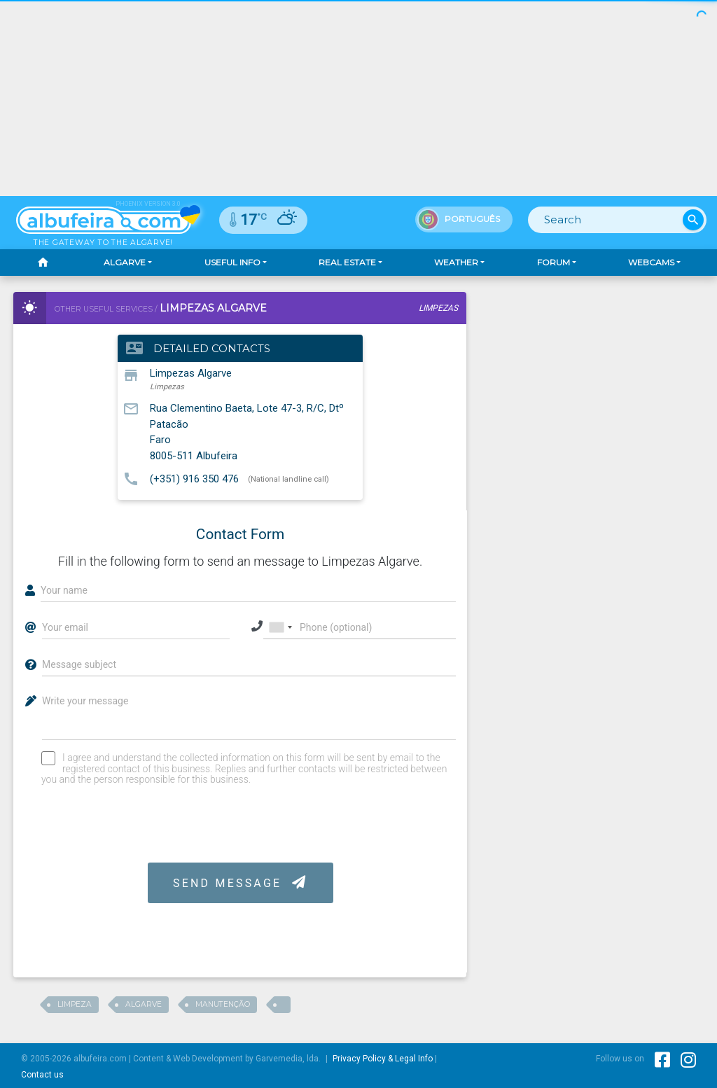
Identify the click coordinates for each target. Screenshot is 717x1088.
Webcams (651, 262)
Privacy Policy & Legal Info (383, 1058)
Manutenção (222, 1004)
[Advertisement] (358, 98)
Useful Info (232, 262)
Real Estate (347, 262)
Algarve (125, 262)
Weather (456, 262)
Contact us (42, 1075)
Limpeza (74, 1004)
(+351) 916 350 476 (194, 478)
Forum (553, 262)
